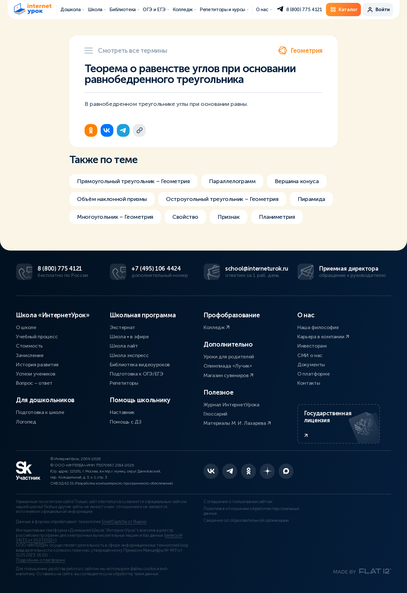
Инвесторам (312, 345)
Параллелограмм (232, 181)
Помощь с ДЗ (125, 421)
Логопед (26, 421)
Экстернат (122, 327)
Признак (228, 217)
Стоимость (29, 345)
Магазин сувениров (228, 375)
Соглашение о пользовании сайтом (238, 502)
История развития (37, 364)
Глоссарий (215, 414)
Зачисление (30, 355)
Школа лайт (124, 345)
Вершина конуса (297, 181)
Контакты (308, 383)
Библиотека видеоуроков (140, 364)
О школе (26, 327)
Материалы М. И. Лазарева (237, 423)
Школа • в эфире (129, 336)
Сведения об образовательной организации (246, 520)
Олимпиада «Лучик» (228, 366)
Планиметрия (277, 217)
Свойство (185, 217)
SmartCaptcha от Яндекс (124, 522)
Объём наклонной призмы (112, 199)
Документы (311, 364)
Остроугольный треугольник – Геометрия (222, 199)
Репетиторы (124, 383)
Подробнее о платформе (40, 560)
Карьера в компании (323, 336)
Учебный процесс (37, 336)
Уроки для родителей (229, 356)
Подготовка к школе (40, 412)
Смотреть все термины (126, 50)
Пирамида (311, 199)
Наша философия (318, 327)
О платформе (313, 373)
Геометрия (300, 50)
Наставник (122, 412)
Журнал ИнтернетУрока (231, 404)
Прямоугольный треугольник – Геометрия (133, 181)
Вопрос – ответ (34, 383)
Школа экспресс (129, 355)
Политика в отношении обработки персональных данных (251, 511)
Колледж (217, 327)
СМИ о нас (309, 355)
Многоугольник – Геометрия (115, 217)
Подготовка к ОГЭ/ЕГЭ (136, 373)
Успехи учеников (35, 373)
